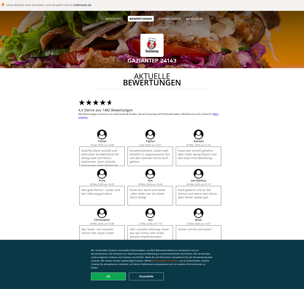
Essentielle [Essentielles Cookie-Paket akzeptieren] (146, 276)
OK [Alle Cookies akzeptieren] (108, 276)
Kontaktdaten (169, 19)
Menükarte (114, 19)
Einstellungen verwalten (165, 260)
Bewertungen (141, 19)
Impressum (194, 19)
